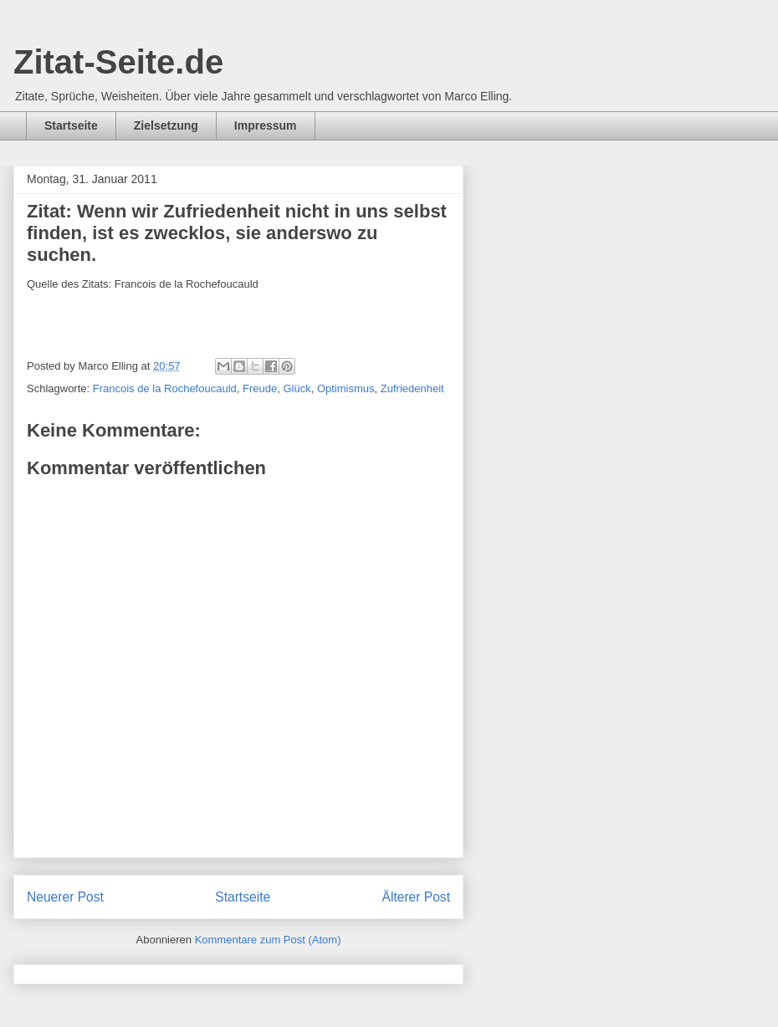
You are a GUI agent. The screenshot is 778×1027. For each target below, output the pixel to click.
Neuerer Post (65, 897)
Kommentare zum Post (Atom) (268, 939)
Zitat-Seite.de (118, 61)
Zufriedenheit (412, 388)
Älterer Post (416, 897)
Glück (296, 388)
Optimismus (346, 388)
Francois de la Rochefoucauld (165, 388)
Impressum (265, 125)
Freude (260, 388)
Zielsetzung (166, 125)
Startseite (71, 125)
